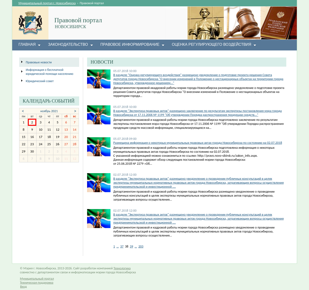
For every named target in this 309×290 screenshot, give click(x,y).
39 (131, 246)
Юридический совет (40, 81)
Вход (23, 287)
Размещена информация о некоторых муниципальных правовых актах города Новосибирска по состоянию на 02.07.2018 (197, 143)
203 (140, 246)
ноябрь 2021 (49, 111)
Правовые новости (39, 62)
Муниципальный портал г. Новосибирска (47, 3)
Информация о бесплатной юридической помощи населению (49, 72)
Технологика (122, 268)
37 (121, 246)
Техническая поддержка (36, 283)
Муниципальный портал (37, 279)
